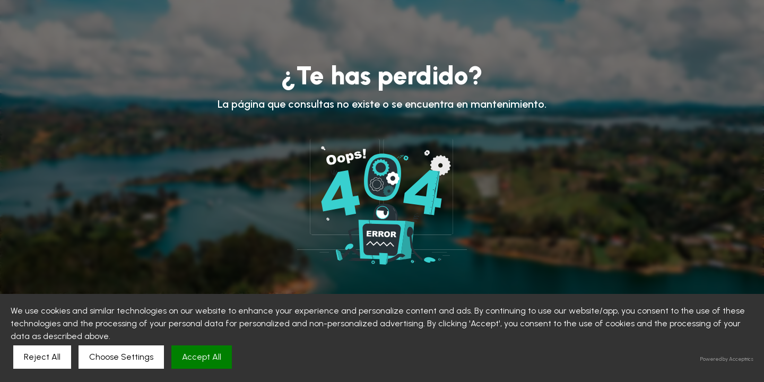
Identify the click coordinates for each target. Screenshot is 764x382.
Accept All (201, 357)
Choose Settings (121, 357)
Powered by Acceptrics (726, 358)
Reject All (42, 357)
